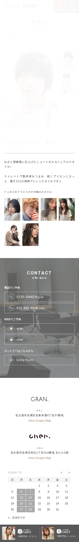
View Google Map (39, 420)
